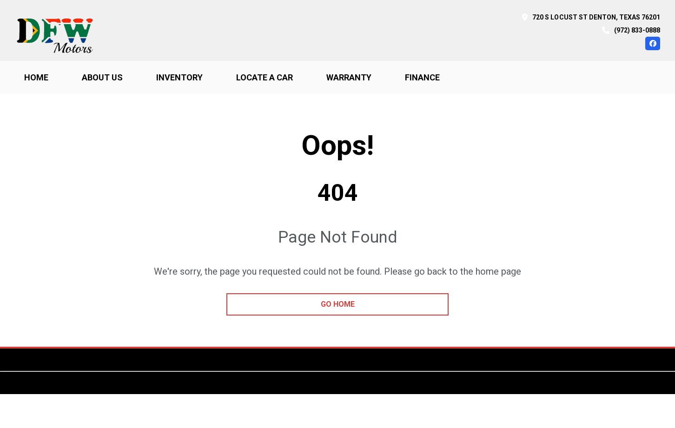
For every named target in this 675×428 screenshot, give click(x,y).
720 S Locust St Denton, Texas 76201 (596, 17)
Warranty (348, 77)
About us (102, 77)
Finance (422, 77)
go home (338, 304)
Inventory (179, 77)
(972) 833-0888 (637, 30)
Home (36, 77)
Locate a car (264, 77)
